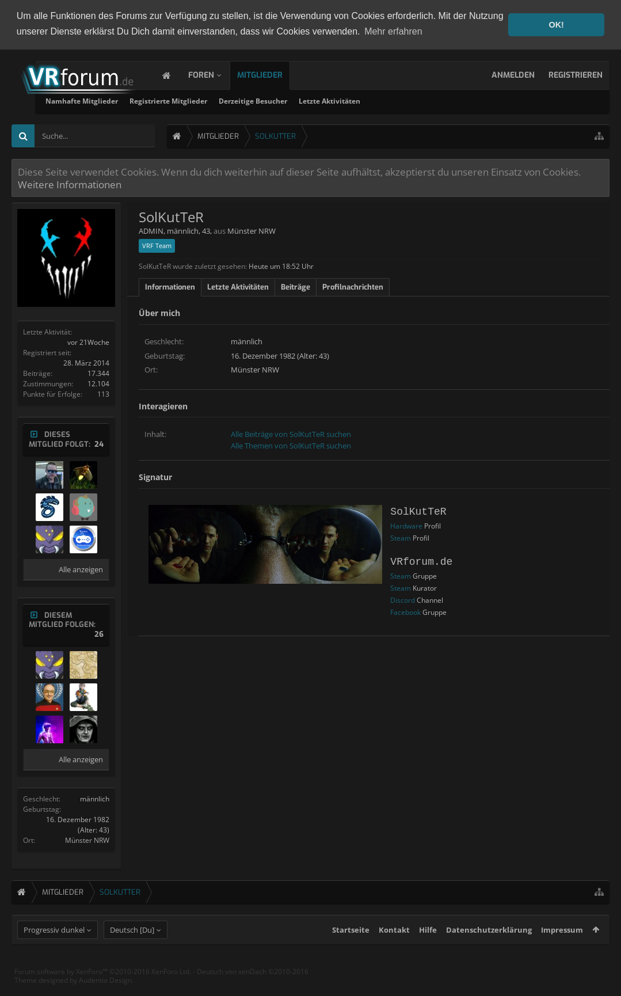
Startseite (350, 950)
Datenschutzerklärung (489, 950)
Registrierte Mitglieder (300, 100)
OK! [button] (555, 24)
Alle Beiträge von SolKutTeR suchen (291, 433)
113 (103, 393)
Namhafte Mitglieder (213, 100)
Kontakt (394, 950)
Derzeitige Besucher (384, 100)
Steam (400, 537)
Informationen (170, 286)
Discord (402, 599)
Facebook (405, 611)
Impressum (562, 950)
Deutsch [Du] (132, 950)
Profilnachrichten (352, 286)
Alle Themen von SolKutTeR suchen (291, 444)
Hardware (406, 525)
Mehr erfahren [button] (393, 31)
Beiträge (295, 286)
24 (99, 443)
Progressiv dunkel (54, 950)
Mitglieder (271, 74)
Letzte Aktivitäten (461, 100)
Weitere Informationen (69, 183)
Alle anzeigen (81, 568)
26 (99, 633)
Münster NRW (87, 839)
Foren (213, 74)
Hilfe (428, 950)
